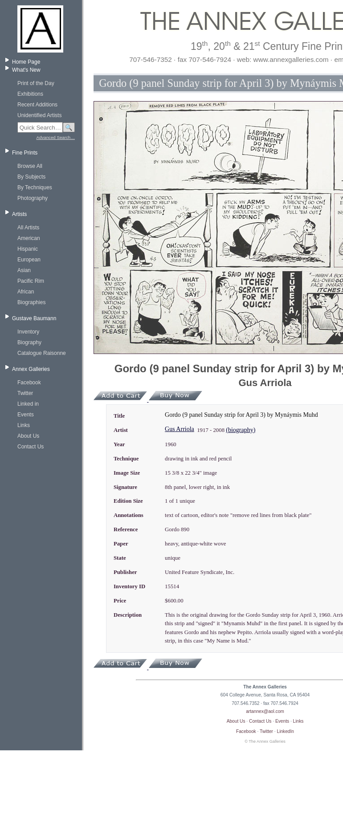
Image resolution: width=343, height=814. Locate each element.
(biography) (240, 430)
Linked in (28, 404)
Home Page (26, 62)
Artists (19, 214)
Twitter (25, 393)
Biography (29, 342)
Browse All (29, 166)
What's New (26, 70)
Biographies (31, 302)
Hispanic (27, 249)
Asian (24, 270)
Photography (32, 198)
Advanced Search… (56, 137)
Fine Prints (24, 153)
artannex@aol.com (265, 711)
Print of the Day (35, 83)
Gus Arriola (179, 429)
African (25, 292)
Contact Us (30, 447)
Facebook (29, 382)
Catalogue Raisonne (41, 353)
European (29, 259)
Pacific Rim (30, 281)
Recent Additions (37, 105)
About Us (28, 436)
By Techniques (34, 187)
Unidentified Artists (39, 115)
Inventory (28, 332)
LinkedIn (285, 731)
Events (25, 414)
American (28, 238)
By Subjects (31, 177)
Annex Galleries (31, 369)
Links (23, 425)
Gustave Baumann (34, 318)
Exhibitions (30, 94)
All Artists (28, 227)
